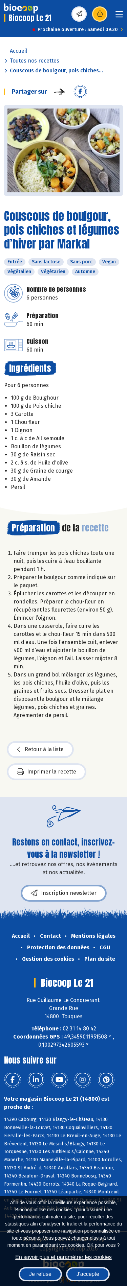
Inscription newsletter (64, 893)
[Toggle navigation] (119, 16)
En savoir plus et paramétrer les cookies (63, 1257)
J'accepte (88, 1274)
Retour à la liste (40, 749)
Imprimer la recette (46, 771)
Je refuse (40, 1274)
